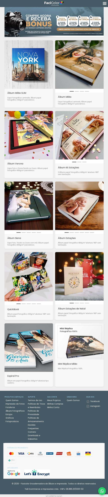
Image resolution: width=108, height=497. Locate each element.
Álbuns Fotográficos (15, 411)
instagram (95, 406)
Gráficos (10, 418)
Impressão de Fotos (15, 404)
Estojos (9, 414)
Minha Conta (53, 407)
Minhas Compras (55, 404)
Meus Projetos (54, 400)
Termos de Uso (35, 400)
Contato (32, 432)
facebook (95, 401)
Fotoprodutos (12, 421)
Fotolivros (10, 407)
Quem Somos (12, 400)
